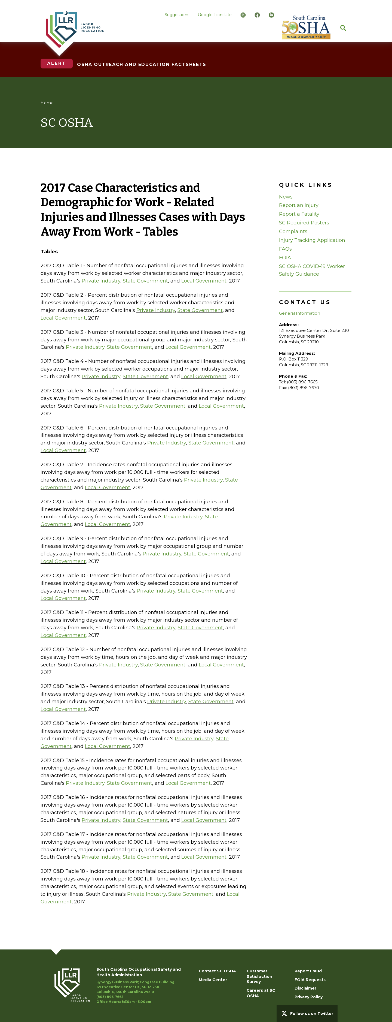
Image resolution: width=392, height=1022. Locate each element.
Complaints (293, 232)
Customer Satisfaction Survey (259, 976)
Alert (56, 63)
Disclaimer (305, 988)
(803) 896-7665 (109, 997)
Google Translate (215, 14)
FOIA (285, 258)
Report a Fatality (299, 214)
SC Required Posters (304, 223)
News (286, 197)
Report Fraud (308, 971)
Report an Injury (298, 205)
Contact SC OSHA (217, 971)
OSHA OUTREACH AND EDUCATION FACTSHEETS (141, 64)
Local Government (203, 281)
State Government (145, 281)
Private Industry (101, 281)
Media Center (213, 979)
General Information (299, 313)
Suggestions (177, 14)
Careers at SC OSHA (261, 993)
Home (47, 102)
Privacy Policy (309, 996)
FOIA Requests (310, 979)
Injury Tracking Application (312, 240)
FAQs (285, 249)
